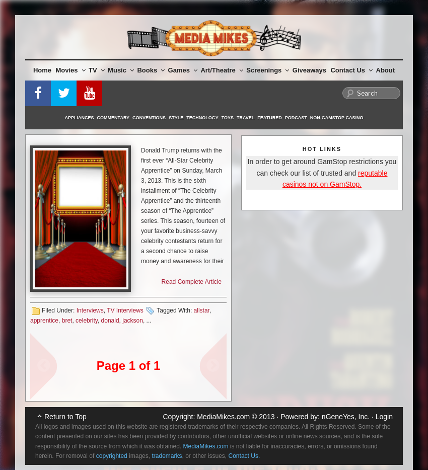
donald (110, 320)
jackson (132, 320)
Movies (71, 70)
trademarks (167, 455)
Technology (202, 117)
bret (67, 320)
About (385, 70)
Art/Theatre (221, 70)
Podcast (296, 117)
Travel (245, 117)
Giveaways (309, 70)
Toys (228, 117)
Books (151, 70)
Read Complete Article (192, 281)
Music (121, 70)
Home (42, 70)
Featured (269, 117)
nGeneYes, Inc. (346, 417)
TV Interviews (125, 310)
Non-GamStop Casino (337, 117)
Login (384, 417)
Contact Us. (244, 455)
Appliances (79, 117)
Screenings (267, 70)
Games (182, 70)
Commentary (113, 117)
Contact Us (351, 70)
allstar (201, 310)
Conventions (149, 117)
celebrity (87, 320)
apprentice (44, 320)
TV (97, 70)
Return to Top (65, 417)
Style (176, 117)
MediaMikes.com (223, 417)
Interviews (90, 310)
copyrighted (111, 455)
